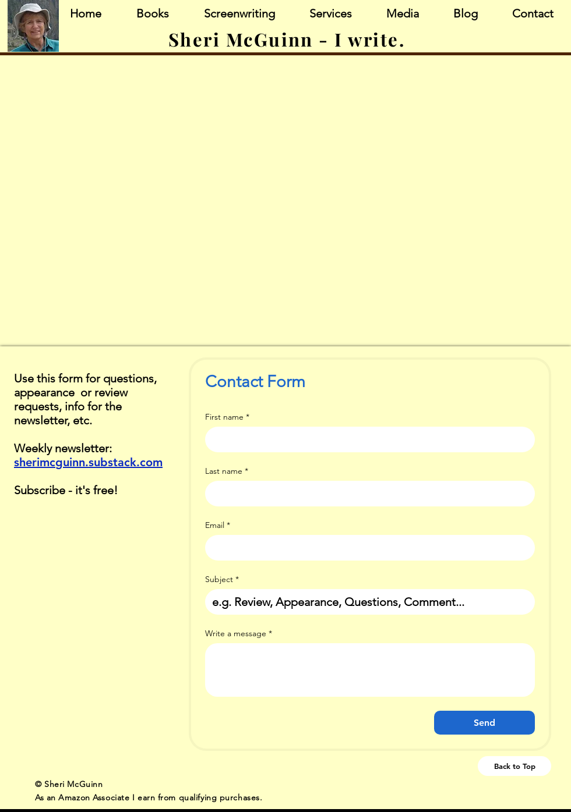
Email (217, 525)
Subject (222, 579)
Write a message (238, 634)
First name (227, 417)
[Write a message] (370, 670)
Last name (226, 471)
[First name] (366, 439)
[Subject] (366, 602)
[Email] (366, 548)
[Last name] (366, 493)
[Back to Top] (514, 766)
